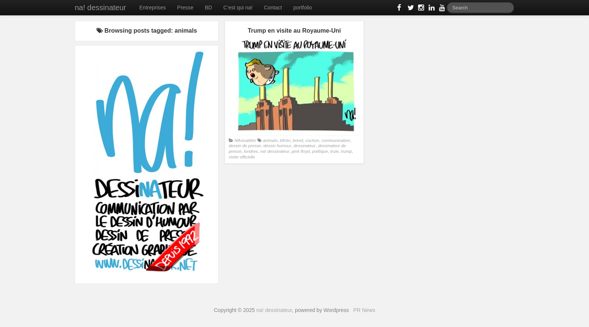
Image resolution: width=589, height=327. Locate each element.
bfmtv (285, 140)
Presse (185, 8)
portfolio (302, 8)
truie (334, 151)
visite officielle (242, 157)
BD (208, 8)
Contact (273, 8)
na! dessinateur (100, 7)
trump (346, 151)
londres (251, 151)
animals (270, 140)
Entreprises (152, 8)
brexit (298, 140)
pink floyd (301, 151)
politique (320, 151)
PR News (364, 310)
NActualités (245, 140)
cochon (312, 140)
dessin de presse (245, 145)
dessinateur (305, 145)
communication (336, 140)
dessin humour (277, 145)
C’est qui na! (238, 8)
